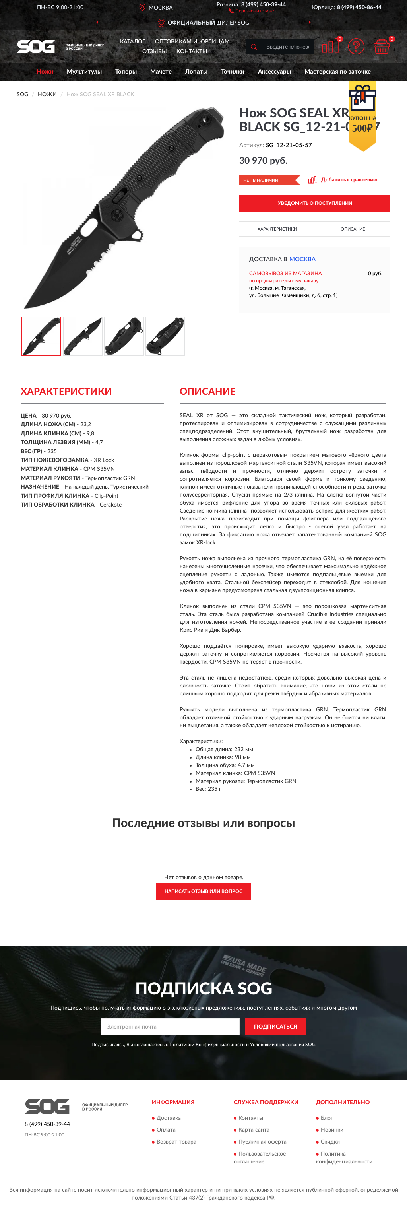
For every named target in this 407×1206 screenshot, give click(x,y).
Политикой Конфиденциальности (207, 1044)
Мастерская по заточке (337, 72)
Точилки (232, 72)
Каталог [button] (132, 42)
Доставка (169, 1118)
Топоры (126, 72)
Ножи (45, 72)
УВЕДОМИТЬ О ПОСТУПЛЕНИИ (315, 203)
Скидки (330, 1142)
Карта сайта (253, 1130)
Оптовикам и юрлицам (192, 42)
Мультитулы (84, 72)
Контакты (191, 51)
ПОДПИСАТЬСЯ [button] (275, 1027)
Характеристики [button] (277, 229)
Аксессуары (274, 72)
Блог (327, 1118)
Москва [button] (302, 259)
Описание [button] (353, 229)
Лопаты (196, 72)
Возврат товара (176, 1142)
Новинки (332, 1130)
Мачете (161, 72)
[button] (251, 10)
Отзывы (154, 51)
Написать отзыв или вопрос (203, 891)
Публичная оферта (262, 1142)
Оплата (166, 1130)
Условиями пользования (277, 1044)
